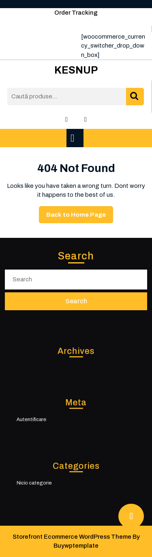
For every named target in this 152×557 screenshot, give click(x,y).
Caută (135, 96)
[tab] (76, 138)
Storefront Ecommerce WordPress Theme (72, 536)
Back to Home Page (79, 217)
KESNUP (76, 70)
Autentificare (40, 418)
